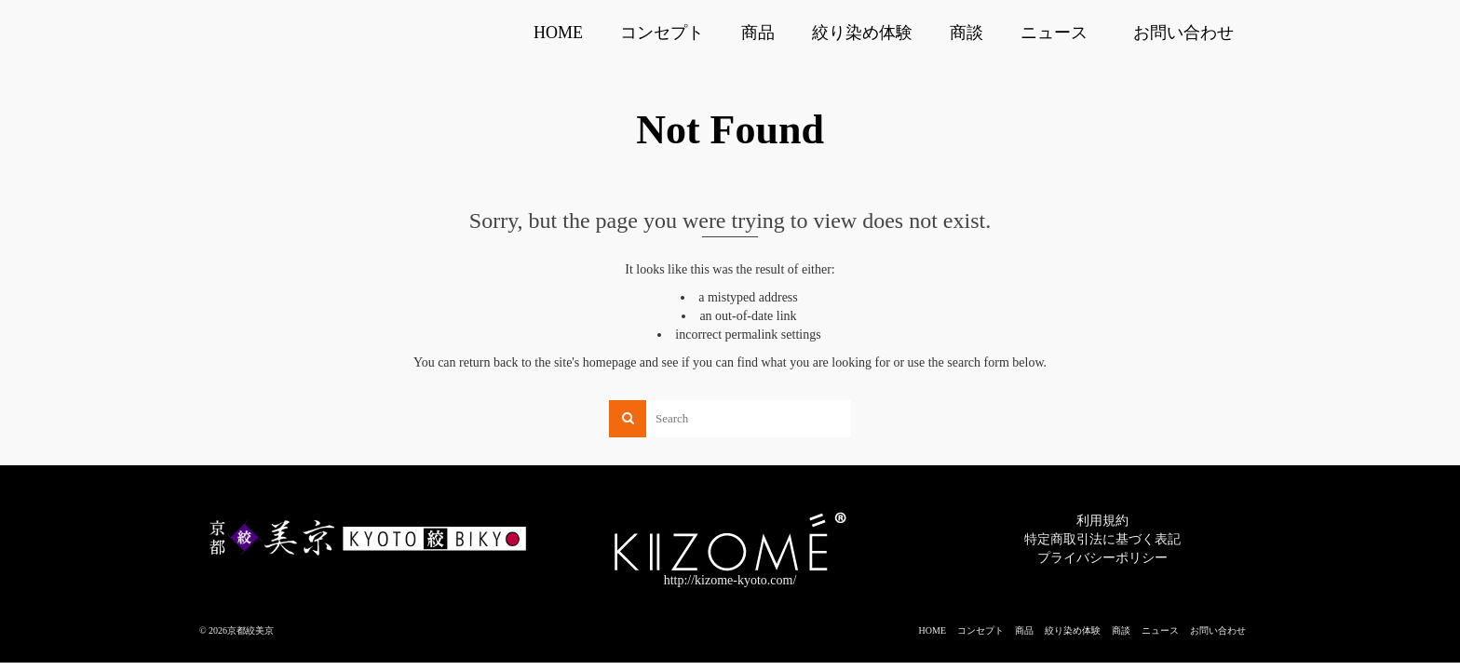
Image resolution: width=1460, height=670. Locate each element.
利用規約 (1102, 521)
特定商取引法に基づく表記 (1102, 539)
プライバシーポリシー (1102, 558)
